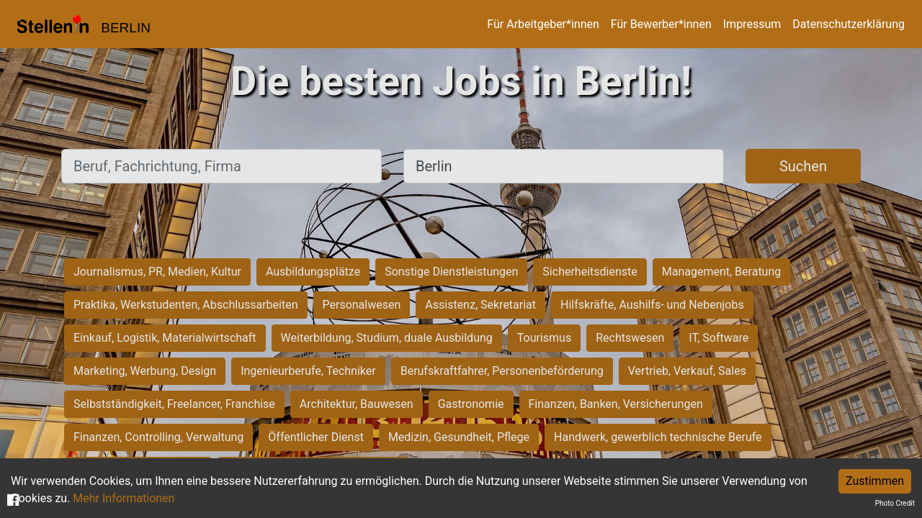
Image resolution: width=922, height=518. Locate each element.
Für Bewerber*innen (661, 24)
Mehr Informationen (123, 498)
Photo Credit (895, 503)
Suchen (803, 166)
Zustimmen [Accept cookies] (875, 481)
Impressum (752, 24)
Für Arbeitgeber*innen (543, 24)
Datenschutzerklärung (848, 24)
